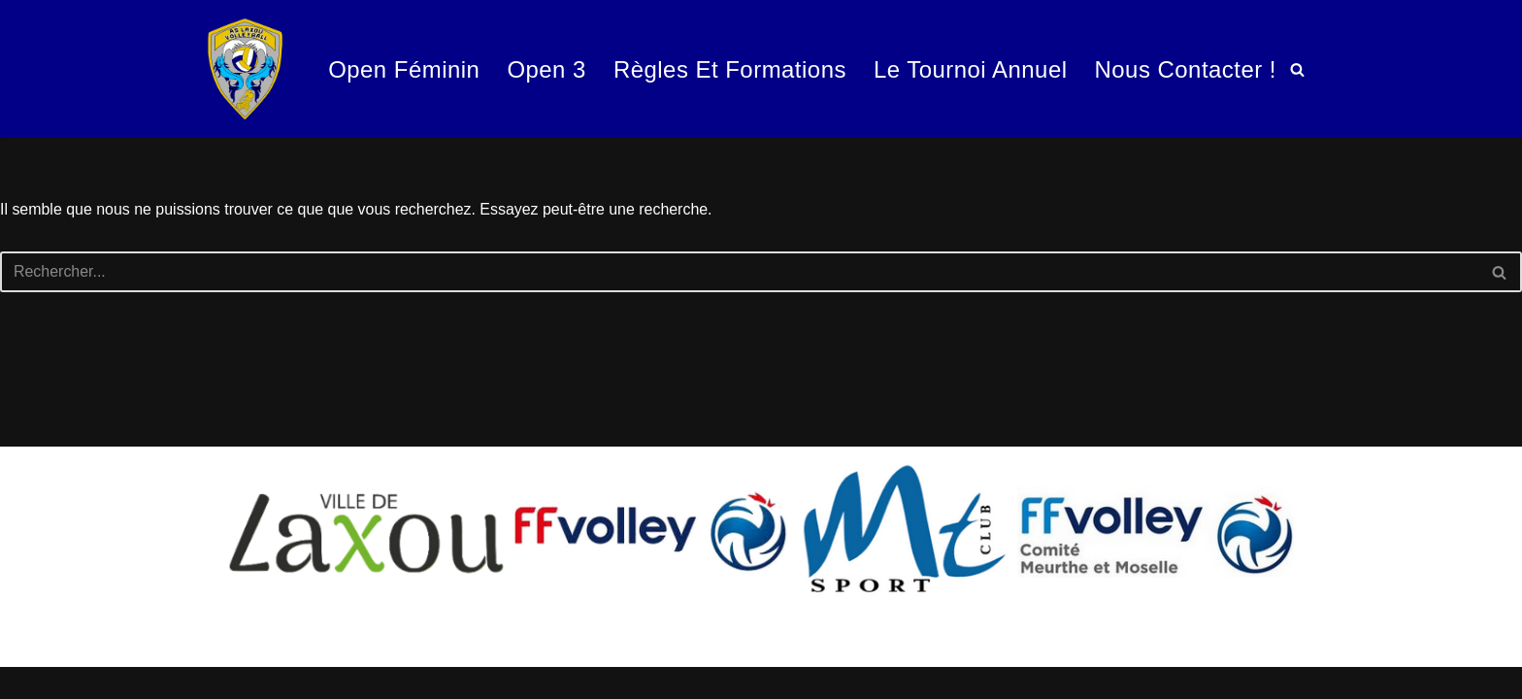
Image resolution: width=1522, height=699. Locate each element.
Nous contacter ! (1185, 68)
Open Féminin (401, 68)
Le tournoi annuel (970, 68)
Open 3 (544, 68)
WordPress (194, 674)
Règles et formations (728, 68)
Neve (32, 674)
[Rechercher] (1297, 69)
